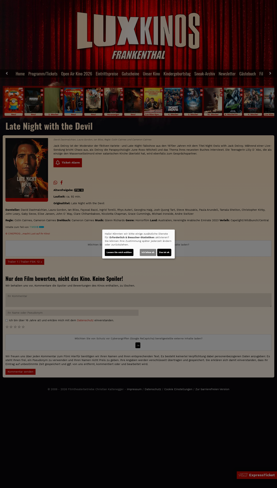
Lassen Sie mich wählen (119, 252)
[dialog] (138, 244)
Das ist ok (164, 252)
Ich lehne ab (148, 252)
